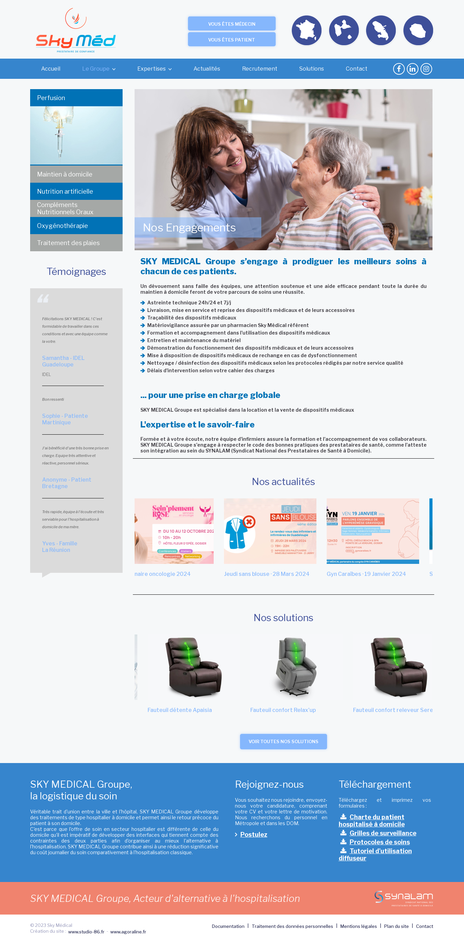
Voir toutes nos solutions (283, 741)
